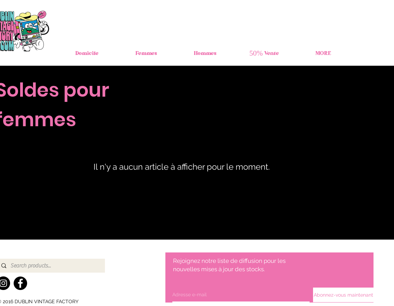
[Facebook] (20, 283)
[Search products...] (50, 266)
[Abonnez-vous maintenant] (343, 295)
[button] (146, 54)
